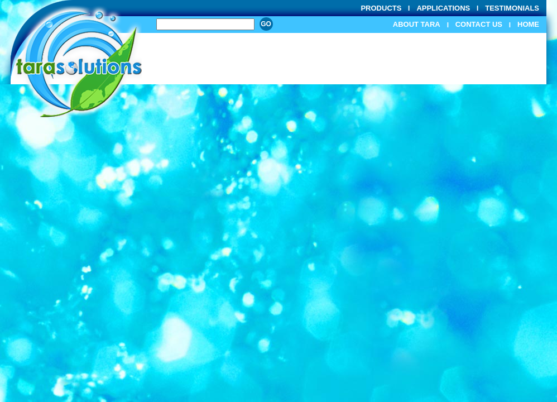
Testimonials (512, 8)
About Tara (416, 24)
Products (381, 8)
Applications (443, 8)
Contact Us (478, 24)
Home (528, 24)
